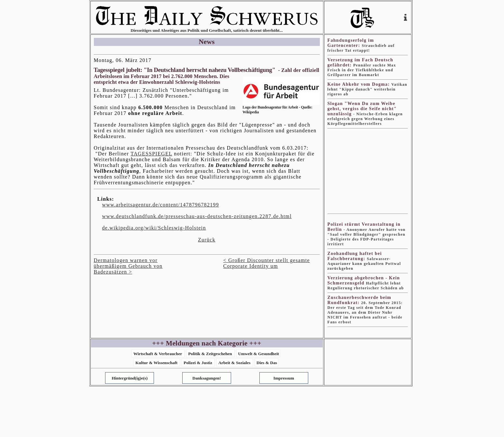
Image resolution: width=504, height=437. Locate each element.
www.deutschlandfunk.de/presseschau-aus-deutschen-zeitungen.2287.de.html (197, 216)
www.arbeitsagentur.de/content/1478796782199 (160, 204)
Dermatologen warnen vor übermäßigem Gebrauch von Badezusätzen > (128, 266)
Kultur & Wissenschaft (156, 362)
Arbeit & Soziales (234, 362)
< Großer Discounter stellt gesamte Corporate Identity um (266, 263)
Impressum (284, 378)
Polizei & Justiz (198, 362)
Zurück (206, 239)
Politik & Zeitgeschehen (210, 353)
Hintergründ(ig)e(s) (130, 378)
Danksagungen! (207, 378)
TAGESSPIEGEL (151, 153)
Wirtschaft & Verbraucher (157, 353)
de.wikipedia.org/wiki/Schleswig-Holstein (154, 228)
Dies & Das (266, 362)
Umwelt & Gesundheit (258, 353)
